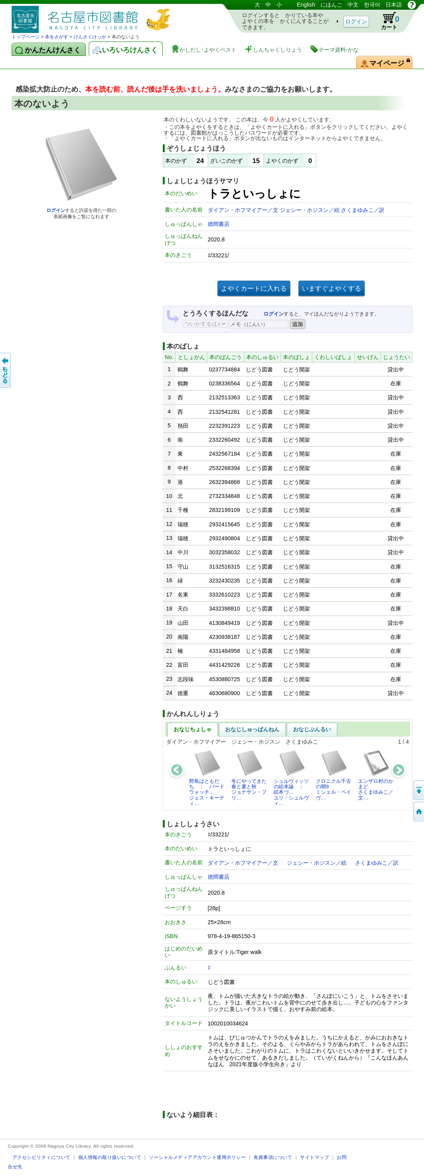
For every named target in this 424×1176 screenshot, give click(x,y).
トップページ (26, 37)
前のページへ (6, 370)
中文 (353, 5)
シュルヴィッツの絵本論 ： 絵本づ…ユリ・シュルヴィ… (291, 777)
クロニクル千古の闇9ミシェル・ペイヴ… (333, 775)
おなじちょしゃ (193, 729)
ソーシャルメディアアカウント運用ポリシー (197, 1157)
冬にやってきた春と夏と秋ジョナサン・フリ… (249, 775)
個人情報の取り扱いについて (109, 1157)
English (306, 5)
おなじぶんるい (312, 729)
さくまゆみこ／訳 (362, 210)
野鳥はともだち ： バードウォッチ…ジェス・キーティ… (206, 777)
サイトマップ (314, 1157)
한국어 (372, 5)
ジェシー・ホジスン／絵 (310, 210)
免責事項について (272, 1157)
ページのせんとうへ (418, 790)
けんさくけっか (90, 37)
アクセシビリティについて (41, 1157)
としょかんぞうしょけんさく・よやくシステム (93, 16)
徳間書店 (218, 224)
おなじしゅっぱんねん (252, 729)
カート (386, 21)
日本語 (394, 5)
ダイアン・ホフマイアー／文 (244, 210)
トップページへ (418, 811)
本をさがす (56, 37)
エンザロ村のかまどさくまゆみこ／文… (375, 775)
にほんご (331, 5)
